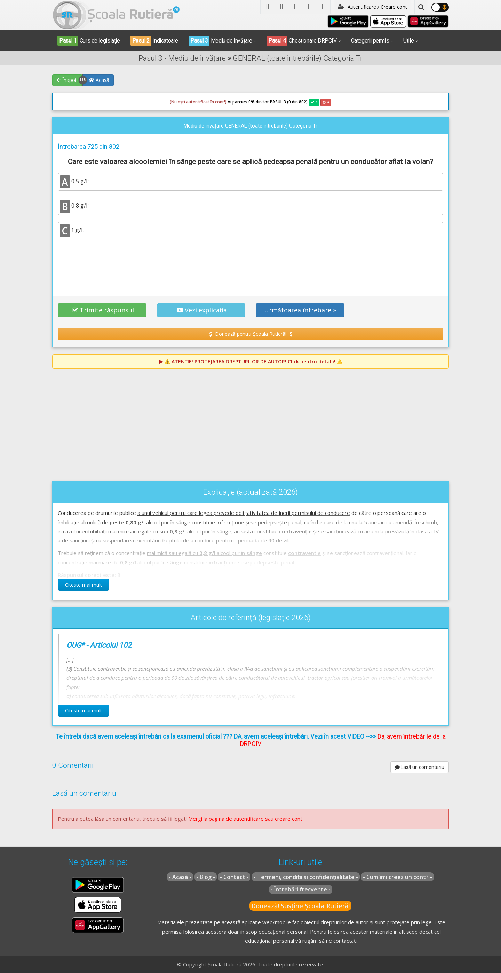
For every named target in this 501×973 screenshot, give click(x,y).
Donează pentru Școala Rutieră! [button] (250, 334)
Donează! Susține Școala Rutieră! (300, 906)
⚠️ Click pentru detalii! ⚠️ (253, 361)
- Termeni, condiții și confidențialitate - (306, 877)
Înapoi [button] (66, 80)
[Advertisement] (250, 263)
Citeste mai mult (83, 584)
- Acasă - (180, 877)
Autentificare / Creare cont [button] (372, 6)
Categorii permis (370, 40)
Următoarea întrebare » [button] (300, 310)
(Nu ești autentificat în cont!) (198, 102)
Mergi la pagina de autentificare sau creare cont (245, 818)
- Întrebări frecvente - (301, 889)
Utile (408, 40)
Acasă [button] (99, 80)
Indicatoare (154, 41)
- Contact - (234, 877)
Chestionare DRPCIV (302, 41)
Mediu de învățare (220, 41)
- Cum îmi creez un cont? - (397, 877)
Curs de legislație (88, 41)
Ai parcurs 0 (210, 102)
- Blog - (205, 877)
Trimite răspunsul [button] (103, 310)
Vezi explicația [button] (202, 310)
